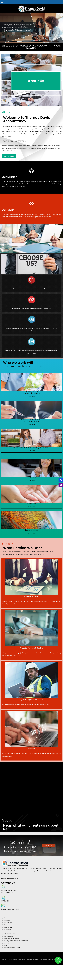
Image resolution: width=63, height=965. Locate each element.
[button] (2, 27)
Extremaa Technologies (55, 959)
